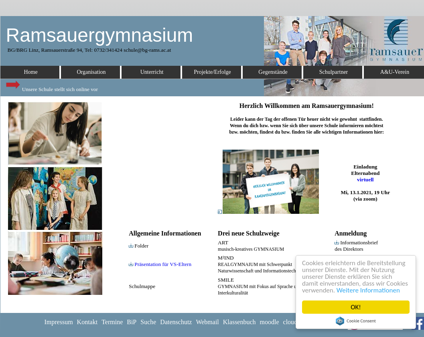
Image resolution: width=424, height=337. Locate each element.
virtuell (365, 180)
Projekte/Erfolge (212, 72)
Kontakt (87, 322)
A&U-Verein (394, 72)
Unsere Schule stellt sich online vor (51, 87)
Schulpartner (333, 72)
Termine (112, 322)
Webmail (207, 322)
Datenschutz (176, 322)
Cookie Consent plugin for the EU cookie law (356, 321)
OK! (356, 307)
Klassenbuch (239, 322)
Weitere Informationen (368, 290)
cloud (290, 322)
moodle (269, 322)
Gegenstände (272, 72)
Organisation (91, 72)
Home (30, 72)
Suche (148, 322)
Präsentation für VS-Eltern (160, 264)
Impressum (59, 322)
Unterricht (152, 72)
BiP (131, 322)
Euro (6, 150)
